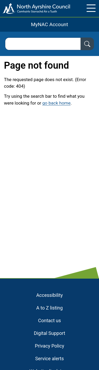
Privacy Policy (49, 346)
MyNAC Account (49, 24)
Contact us (49, 320)
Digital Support (49, 333)
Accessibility (49, 295)
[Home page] (35, 8)
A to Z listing (49, 308)
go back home (56, 103)
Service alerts (49, 358)
